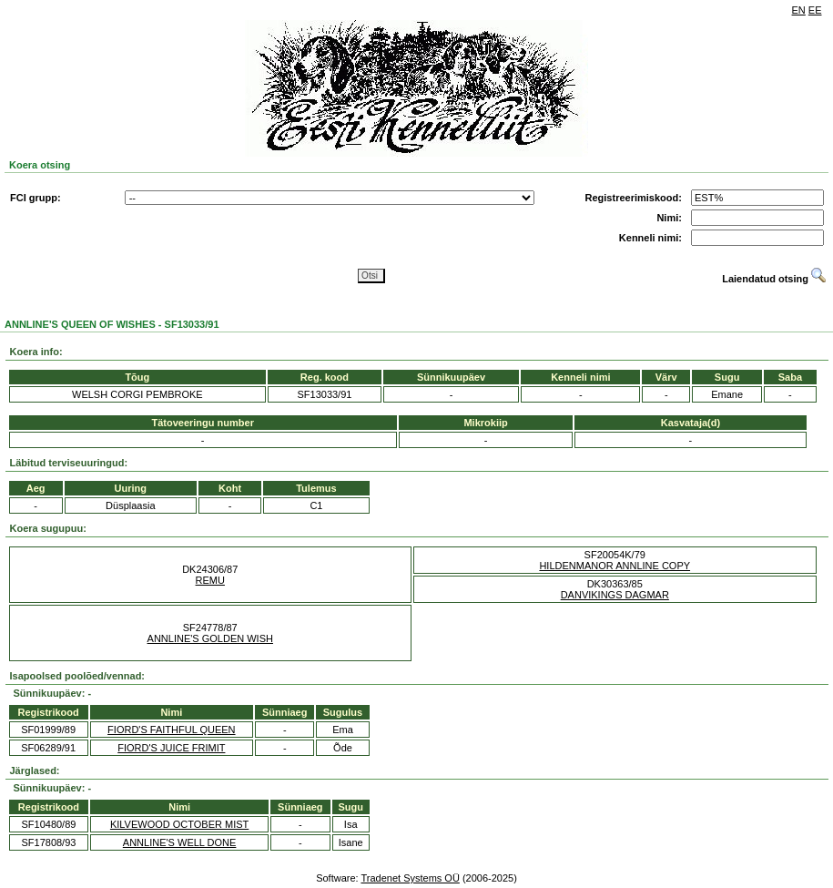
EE (815, 10)
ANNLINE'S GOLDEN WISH (210, 638)
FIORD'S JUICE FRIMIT (171, 747)
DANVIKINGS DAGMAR (615, 594)
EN (799, 10)
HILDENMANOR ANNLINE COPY (614, 565)
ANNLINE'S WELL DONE (180, 842)
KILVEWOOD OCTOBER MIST (179, 824)
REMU (210, 580)
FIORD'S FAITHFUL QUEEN (171, 729)
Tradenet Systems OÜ (410, 878)
